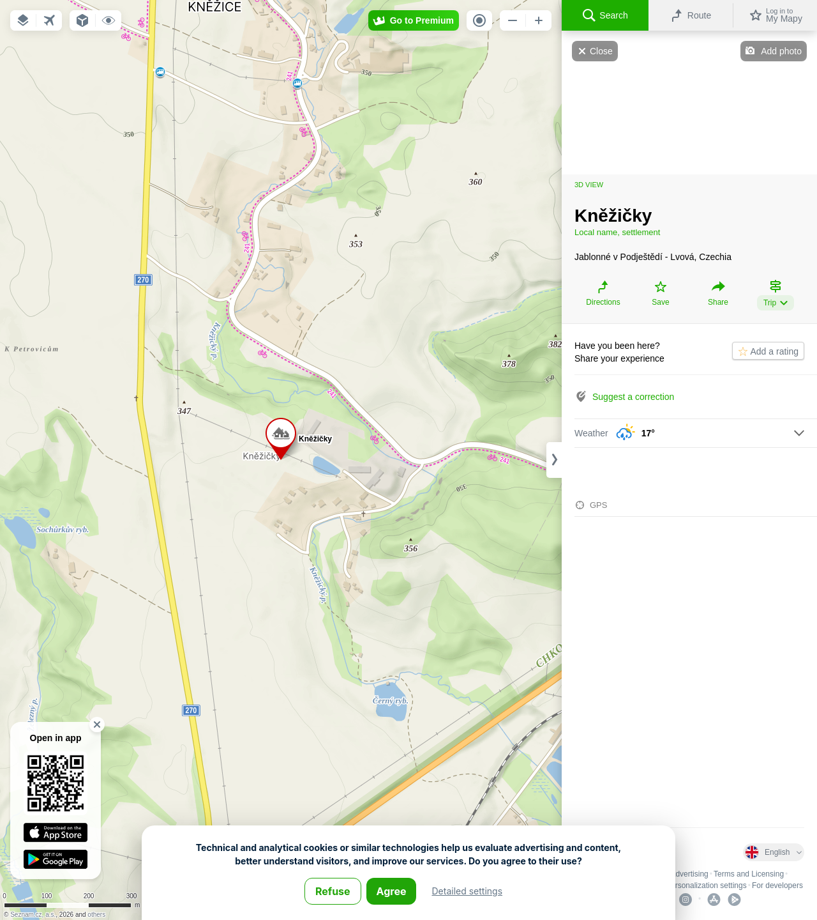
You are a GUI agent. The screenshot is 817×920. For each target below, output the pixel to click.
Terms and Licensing (749, 874)
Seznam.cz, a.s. (33, 914)
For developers (777, 885)
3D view (588, 184)
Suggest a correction (633, 397)
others (96, 914)
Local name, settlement (617, 232)
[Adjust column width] (554, 460)
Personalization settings (706, 885)
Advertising (689, 874)
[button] (23, 20)
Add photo (781, 51)
